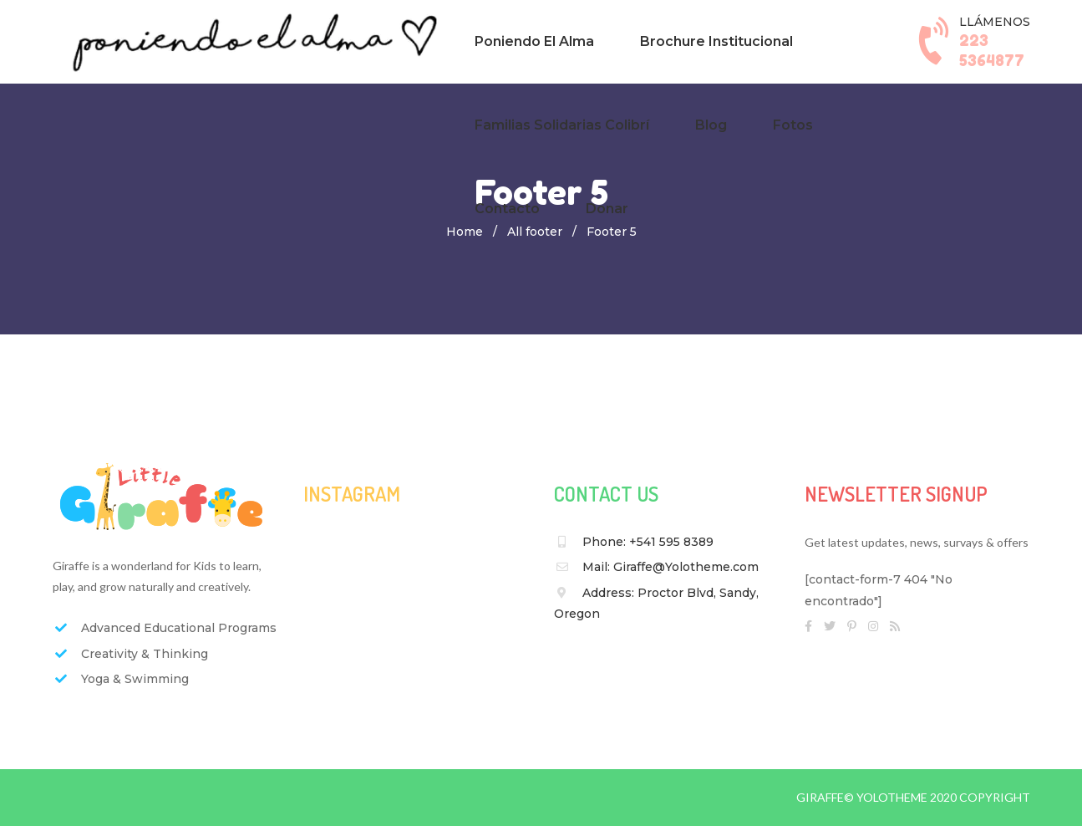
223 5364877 (991, 50)
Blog (711, 125)
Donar (607, 209)
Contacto (507, 209)
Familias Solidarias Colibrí (562, 125)
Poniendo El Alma (534, 41)
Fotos (793, 125)
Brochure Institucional (716, 41)
